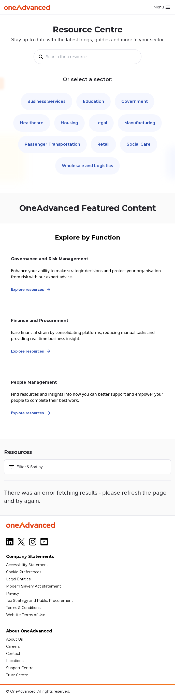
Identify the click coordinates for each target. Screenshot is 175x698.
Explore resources (31, 289)
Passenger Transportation (52, 144)
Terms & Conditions (23, 607)
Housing (69, 122)
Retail (103, 144)
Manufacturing (139, 122)
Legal (101, 122)
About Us (14, 639)
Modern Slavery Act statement (33, 586)
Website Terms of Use (25, 615)
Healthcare (31, 122)
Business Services (46, 101)
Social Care (139, 144)
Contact (13, 653)
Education (93, 101)
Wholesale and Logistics (87, 165)
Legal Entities (18, 579)
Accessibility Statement (27, 565)
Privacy (12, 593)
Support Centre (20, 668)
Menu (162, 7)
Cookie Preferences (23, 572)
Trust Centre (17, 675)
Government (134, 101)
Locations (14, 660)
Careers (13, 646)
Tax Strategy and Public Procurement (39, 600)
